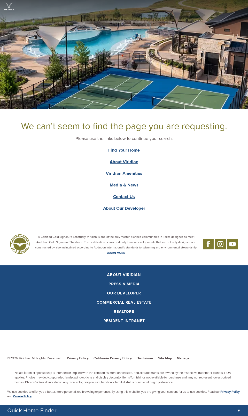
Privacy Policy (78, 358)
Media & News (124, 185)
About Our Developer (124, 208)
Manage (183, 358)
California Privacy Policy (112, 358)
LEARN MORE (116, 252)
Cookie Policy (22, 396)
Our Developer (124, 293)
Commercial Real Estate (124, 302)
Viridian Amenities (124, 173)
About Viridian (124, 161)
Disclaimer (145, 358)
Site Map (165, 358)
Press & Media (124, 284)
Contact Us (124, 196)
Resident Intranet (124, 320)
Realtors (124, 311)
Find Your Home (124, 150)
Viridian (24, 358)
